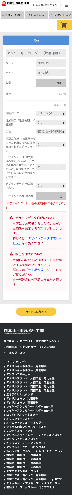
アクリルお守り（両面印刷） (23, 402)
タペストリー (52, 483)
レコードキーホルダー (52, 451)
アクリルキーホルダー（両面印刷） (27, 370)
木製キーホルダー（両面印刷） (25, 459)
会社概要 (9, 341)
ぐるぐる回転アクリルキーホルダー (27, 427)
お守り (59, 479)
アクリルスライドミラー (21, 435)
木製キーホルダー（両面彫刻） (25, 467)
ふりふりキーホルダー (19, 418)
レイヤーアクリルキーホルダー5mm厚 (29, 410)
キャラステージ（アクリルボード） (27, 443)
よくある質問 (35, 15)
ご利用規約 (10, 347)
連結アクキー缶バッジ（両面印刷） (27, 479)
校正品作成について (42, 269)
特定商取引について (48, 341)
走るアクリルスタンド (19, 394)
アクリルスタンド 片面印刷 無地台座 (30, 378)
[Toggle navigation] (67, 5)
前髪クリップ (14, 487)
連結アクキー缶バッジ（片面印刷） (27, 475)
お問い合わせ (28, 347)
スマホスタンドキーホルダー (23, 471)
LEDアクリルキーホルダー (22, 414)
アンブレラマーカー (18, 374)
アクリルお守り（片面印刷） (23, 398)
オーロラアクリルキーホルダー (25, 423)
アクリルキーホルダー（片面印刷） (27, 366)
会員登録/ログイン (45, 5)
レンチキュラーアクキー (21, 431)
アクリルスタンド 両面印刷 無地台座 (30, 386)
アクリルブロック (51, 435)
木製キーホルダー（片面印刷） (25, 455)
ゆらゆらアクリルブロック (22, 439)
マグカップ (32, 483)
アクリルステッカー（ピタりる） (26, 447)
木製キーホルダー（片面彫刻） (25, 463)
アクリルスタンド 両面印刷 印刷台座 (30, 390)
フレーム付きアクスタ (41, 487)
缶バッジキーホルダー (19, 451)
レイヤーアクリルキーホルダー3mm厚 (29, 406)
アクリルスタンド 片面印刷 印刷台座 (30, 382)
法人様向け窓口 (12, 15)
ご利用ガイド (25, 341)
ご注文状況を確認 (60, 15)
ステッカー (13, 483)
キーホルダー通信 (14, 353)
